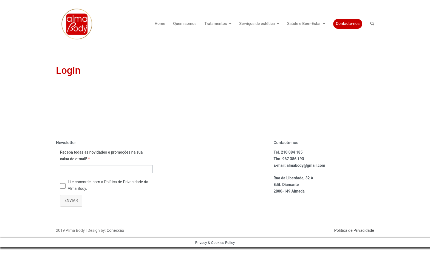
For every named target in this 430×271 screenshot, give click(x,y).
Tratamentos (215, 23)
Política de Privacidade (354, 230)
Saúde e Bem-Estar (304, 23)
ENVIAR (71, 200)
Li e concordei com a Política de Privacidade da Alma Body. (108, 185)
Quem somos (184, 23)
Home (160, 23)
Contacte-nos (348, 23)
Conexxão (115, 230)
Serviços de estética (257, 23)
